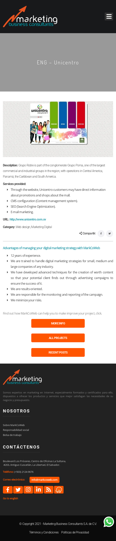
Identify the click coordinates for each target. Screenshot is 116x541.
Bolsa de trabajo (12, 435)
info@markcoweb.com (44, 479)
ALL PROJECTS (58, 338)
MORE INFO (58, 323)
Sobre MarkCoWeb (14, 425)
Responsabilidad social (16, 430)
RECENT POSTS (58, 352)
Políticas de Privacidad (75, 532)
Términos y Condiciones (43, 532)
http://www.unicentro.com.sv (28, 219)
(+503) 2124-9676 (23, 472)
